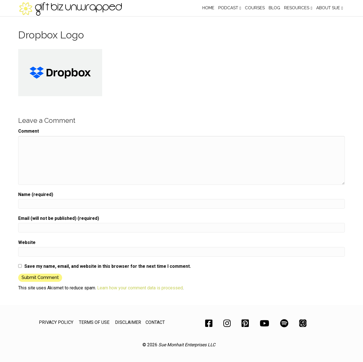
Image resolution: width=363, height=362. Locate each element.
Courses (255, 7)
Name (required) (35, 194)
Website (27, 242)
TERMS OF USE (94, 322)
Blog (274, 7)
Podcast (228, 7)
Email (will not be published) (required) (58, 218)
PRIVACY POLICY (56, 322)
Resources (296, 7)
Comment (28, 131)
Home (208, 7)
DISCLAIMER (128, 322)
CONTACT (155, 322)
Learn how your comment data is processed (140, 287)
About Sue (328, 7)
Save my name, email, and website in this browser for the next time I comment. (107, 266)
